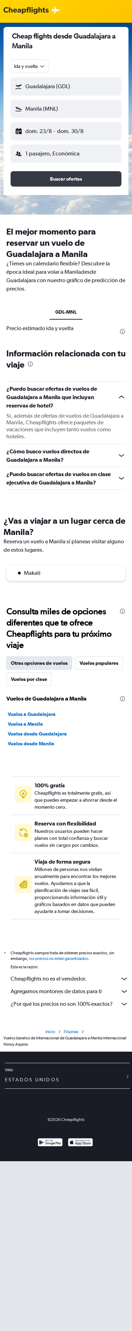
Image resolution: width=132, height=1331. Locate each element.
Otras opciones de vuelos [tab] (39, 663)
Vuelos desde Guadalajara (37, 734)
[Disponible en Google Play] (50, 1143)
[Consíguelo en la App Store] (80, 1143)
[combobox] (30, 66)
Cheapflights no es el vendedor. (69, 979)
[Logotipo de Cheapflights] (26, 10)
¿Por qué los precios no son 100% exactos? (69, 1004)
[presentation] (122, 331)
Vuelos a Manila (25, 724)
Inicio (50, 1031)
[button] (66, 86)
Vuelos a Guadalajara (32, 714)
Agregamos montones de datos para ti (69, 991)
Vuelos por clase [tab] (29, 679)
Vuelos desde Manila (31, 743)
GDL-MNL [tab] (66, 312)
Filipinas (71, 1031)
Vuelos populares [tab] (99, 663)
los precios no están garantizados (58, 958)
